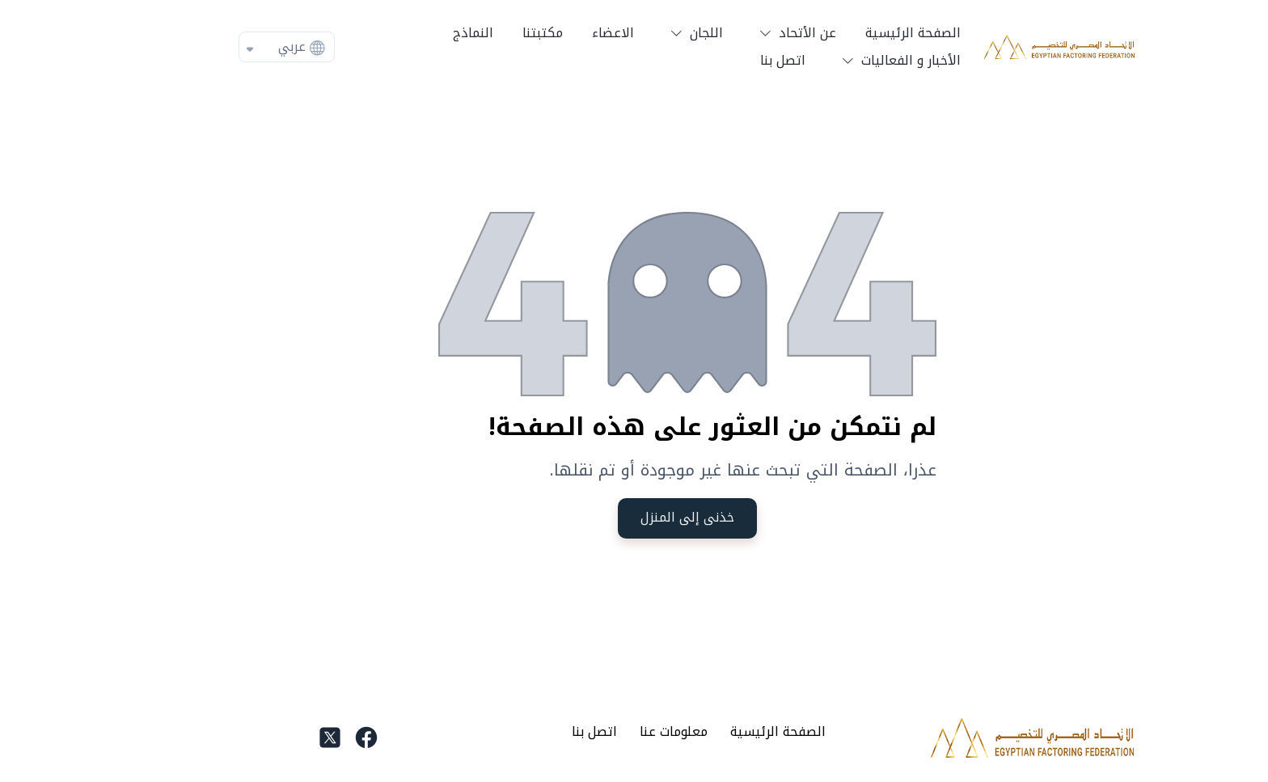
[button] (740, 33)
